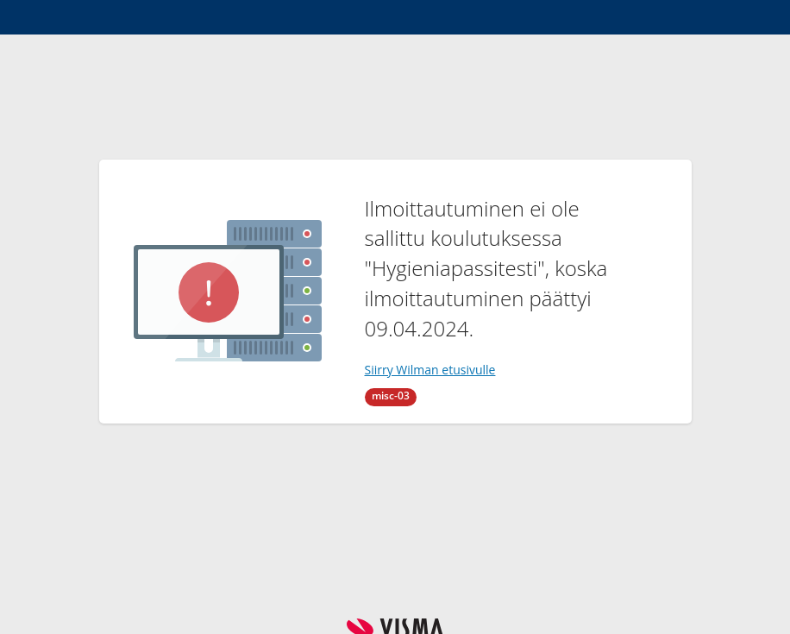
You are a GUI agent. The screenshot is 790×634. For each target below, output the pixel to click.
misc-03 (391, 395)
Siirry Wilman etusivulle (430, 369)
